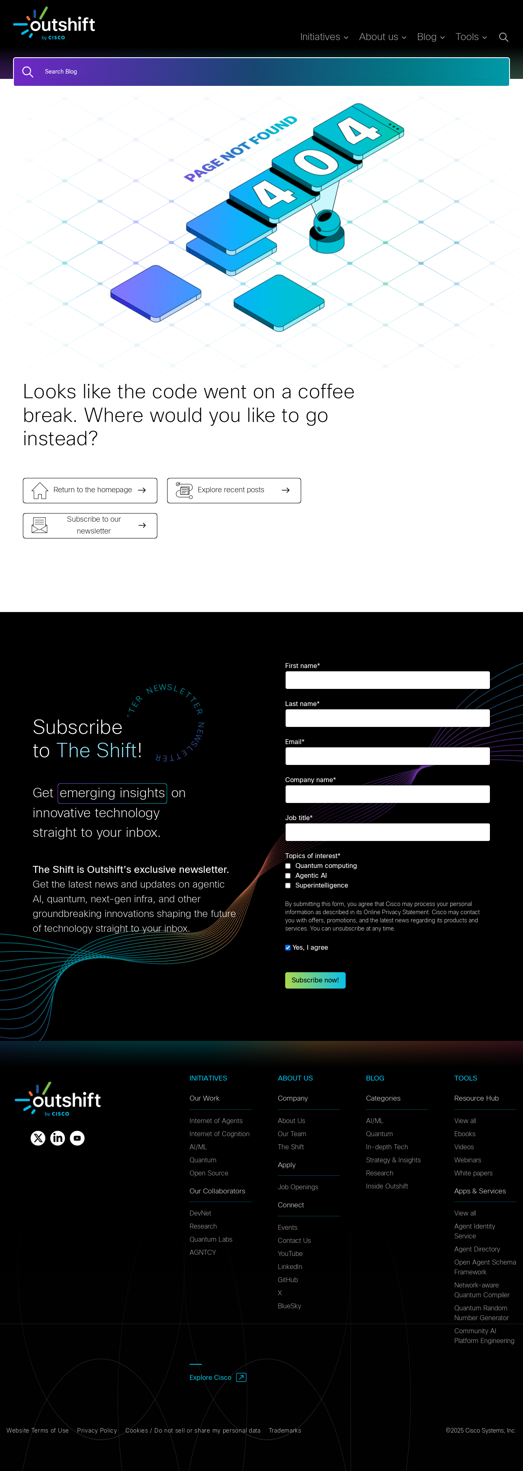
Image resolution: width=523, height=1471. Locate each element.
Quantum (203, 1160)
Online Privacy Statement (396, 912)
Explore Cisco (210, 1378)
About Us (291, 1121)
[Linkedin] (57, 1138)
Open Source (209, 1173)
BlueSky (289, 1306)
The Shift (291, 1147)
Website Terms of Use (38, 1431)
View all (465, 1121)
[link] (90, 490)
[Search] (27, 72)
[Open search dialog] (504, 37)
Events (287, 1227)
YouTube (290, 1254)
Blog (427, 37)
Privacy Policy (97, 1431)
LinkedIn (290, 1267)
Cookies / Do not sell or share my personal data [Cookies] (193, 1431)
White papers (473, 1173)
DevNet (200, 1213)
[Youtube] (77, 1138)
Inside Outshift (387, 1186)
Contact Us (294, 1241)
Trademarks (285, 1431)
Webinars (467, 1160)
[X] (38, 1138)
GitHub (288, 1280)
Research (203, 1226)
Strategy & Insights (393, 1160)
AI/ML (198, 1147)
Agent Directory (477, 1249)
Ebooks (465, 1134)
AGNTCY (203, 1252)
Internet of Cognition (220, 1134)
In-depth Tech (387, 1147)
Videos (464, 1147)
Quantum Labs (211, 1239)
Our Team (292, 1134)
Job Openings (298, 1187)
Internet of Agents (216, 1121)
